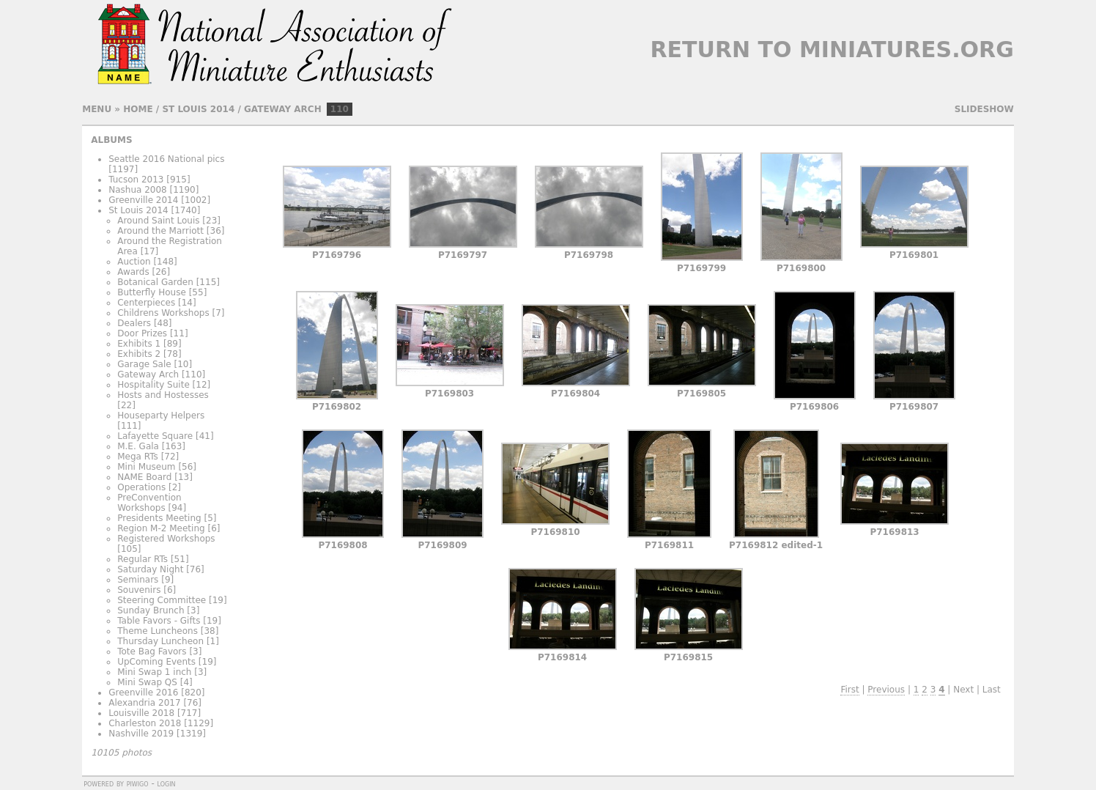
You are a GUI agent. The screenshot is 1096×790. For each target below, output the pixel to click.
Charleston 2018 (144, 723)
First (849, 689)
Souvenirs (138, 590)
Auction (133, 261)
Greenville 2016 (143, 692)
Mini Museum (146, 467)
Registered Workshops (166, 539)
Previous (886, 689)
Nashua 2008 (137, 190)
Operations (141, 487)
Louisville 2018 (141, 713)
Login (167, 783)
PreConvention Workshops (149, 502)
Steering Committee (161, 600)
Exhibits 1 (138, 344)
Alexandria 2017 (144, 703)
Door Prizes (142, 333)
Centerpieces (146, 303)
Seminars (137, 580)
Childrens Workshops (163, 313)
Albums (111, 140)
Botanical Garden (155, 282)
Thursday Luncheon (160, 641)
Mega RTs (137, 456)
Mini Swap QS (147, 682)
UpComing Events (156, 662)
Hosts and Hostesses (163, 395)
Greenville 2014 (143, 200)
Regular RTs (142, 559)
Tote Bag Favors (151, 651)
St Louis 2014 (198, 109)
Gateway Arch (283, 109)
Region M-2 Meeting (160, 528)
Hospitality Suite (153, 385)
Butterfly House (151, 292)
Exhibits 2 (138, 354)
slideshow (984, 109)
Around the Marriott (160, 231)
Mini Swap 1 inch (154, 672)
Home (137, 109)
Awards (133, 272)
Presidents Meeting (159, 518)
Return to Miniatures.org (831, 49)
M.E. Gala (138, 446)
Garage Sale (144, 364)
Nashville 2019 (141, 733)
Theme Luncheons (157, 631)
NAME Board (144, 477)
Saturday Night (150, 569)
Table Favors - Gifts (158, 621)
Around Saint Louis (158, 220)
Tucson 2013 (135, 179)
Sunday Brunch (150, 610)
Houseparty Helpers (160, 415)
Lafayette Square (155, 436)
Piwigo (138, 783)
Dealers (134, 323)
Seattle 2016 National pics (166, 159)
